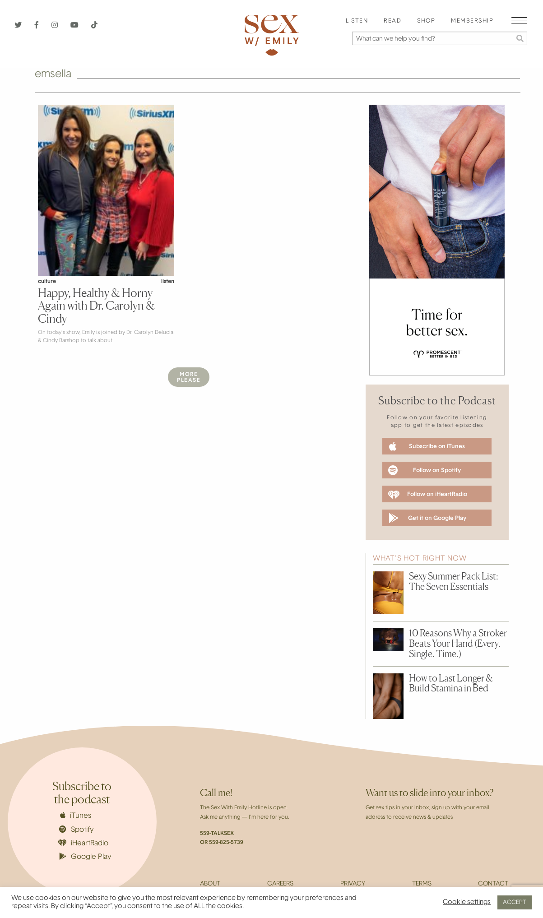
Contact (493, 884)
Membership (472, 21)
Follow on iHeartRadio (427, 495)
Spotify (76, 829)
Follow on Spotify (424, 470)
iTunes (75, 815)
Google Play (85, 857)
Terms (422, 884)
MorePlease (188, 377)
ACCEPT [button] (514, 902)
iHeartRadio (83, 843)
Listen (357, 21)
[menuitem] (357, 21)
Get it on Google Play (427, 518)
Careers (280, 884)
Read (392, 21)
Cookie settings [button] (467, 902)
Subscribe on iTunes (427, 446)
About (210, 884)
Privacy (352, 884)
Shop (426, 21)
